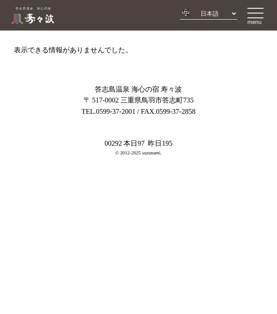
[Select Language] (215, 13)
